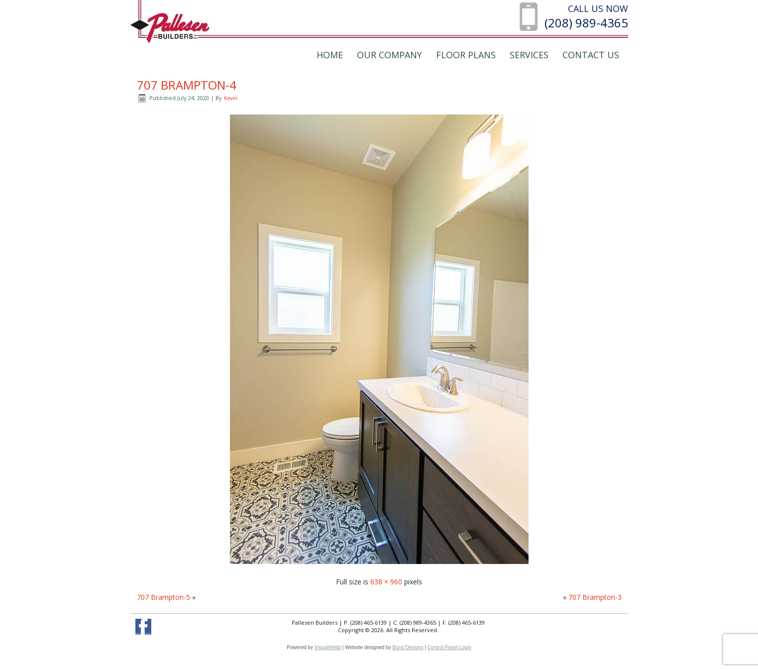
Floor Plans (466, 55)
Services (529, 55)
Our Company (389, 55)
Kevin (230, 98)
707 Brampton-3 (595, 597)
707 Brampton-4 (186, 85)
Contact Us (590, 55)
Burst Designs (407, 647)
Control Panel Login (449, 647)
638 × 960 (386, 581)
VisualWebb (328, 647)
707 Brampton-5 (163, 597)
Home (330, 55)
